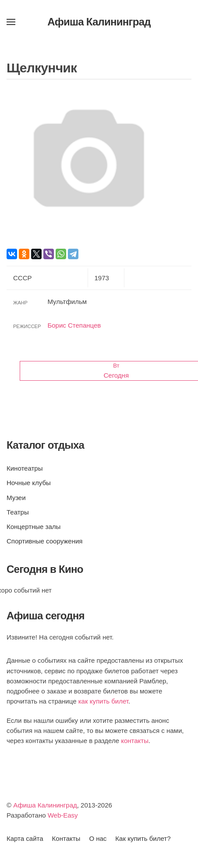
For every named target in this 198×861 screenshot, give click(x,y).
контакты (134, 740)
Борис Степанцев (74, 325)
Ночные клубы (29, 482)
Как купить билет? (142, 838)
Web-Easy (63, 815)
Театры (18, 512)
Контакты (66, 838)
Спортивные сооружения (44, 541)
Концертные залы (33, 526)
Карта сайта (25, 838)
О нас (97, 838)
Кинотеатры (24, 468)
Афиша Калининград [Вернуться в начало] (99, 22)
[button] (11, 21)
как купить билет (103, 701)
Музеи (16, 497)
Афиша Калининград (45, 805)
